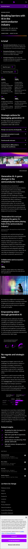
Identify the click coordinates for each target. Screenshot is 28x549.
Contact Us (4, 496)
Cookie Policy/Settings (6, 510)
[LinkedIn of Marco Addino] (25, 462)
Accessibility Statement (7, 513)
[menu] (2, 2)
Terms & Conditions (6, 507)
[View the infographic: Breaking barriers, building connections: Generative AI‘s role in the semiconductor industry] (9, 71)
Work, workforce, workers (12, 437)
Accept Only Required (14, 540)
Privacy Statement (5, 504)
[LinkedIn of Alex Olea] (25, 469)
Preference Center (5, 488)
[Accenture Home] (14, 2)
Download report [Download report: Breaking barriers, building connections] (5, 6)
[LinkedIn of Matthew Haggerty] (25, 476)
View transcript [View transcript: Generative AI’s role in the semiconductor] (23, 170)
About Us (3, 493)
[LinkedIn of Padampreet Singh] (25, 455)
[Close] (26, 517)
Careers (3, 490)
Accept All (14, 536)
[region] (14, 532)
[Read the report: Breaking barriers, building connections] (8, 67)
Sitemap (3, 502)
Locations (3, 499)
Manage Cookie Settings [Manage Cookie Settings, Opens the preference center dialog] (14, 544)
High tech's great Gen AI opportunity (15, 434)
